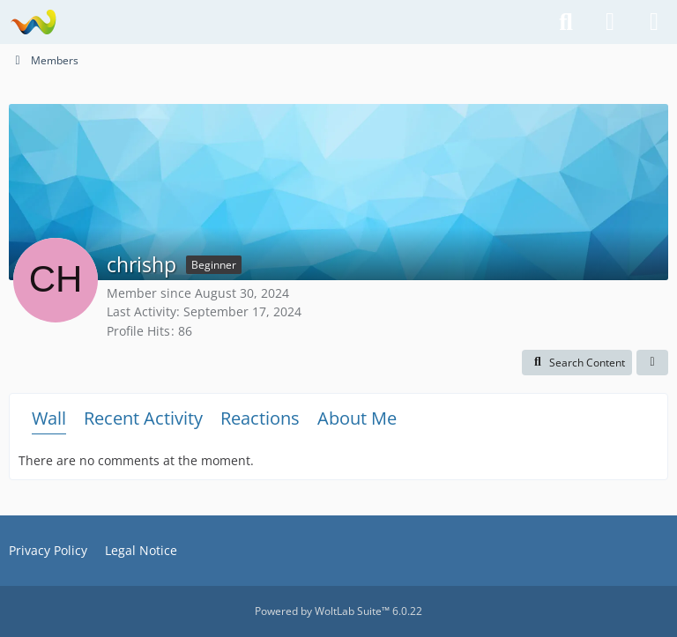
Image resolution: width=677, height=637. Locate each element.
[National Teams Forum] (33, 22)
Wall (49, 418)
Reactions (260, 418)
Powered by (338, 611)
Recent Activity (143, 418)
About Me (357, 418)
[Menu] (654, 22)
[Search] (566, 22)
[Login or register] (610, 22)
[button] (577, 363)
